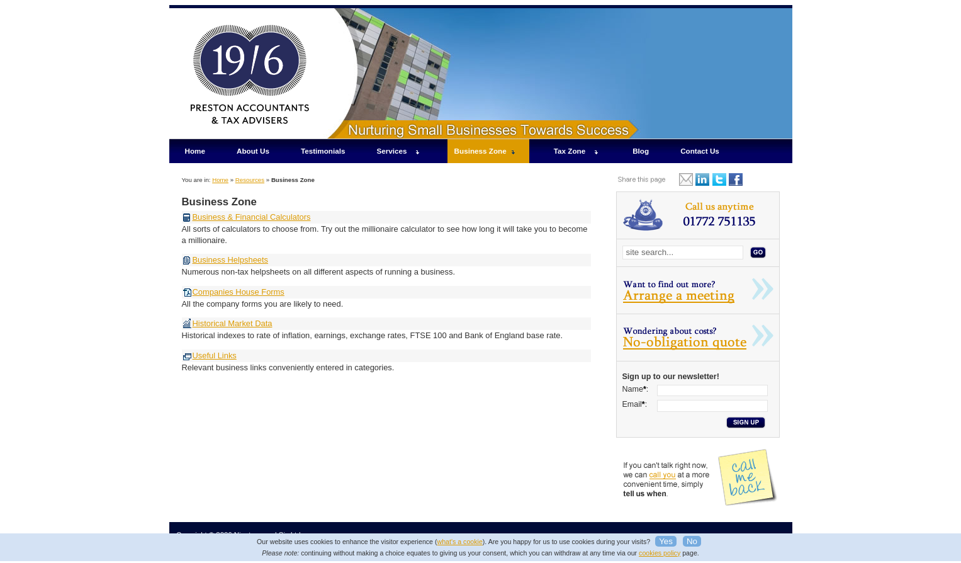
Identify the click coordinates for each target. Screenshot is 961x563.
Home (195, 151)
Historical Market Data (233, 323)
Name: (635, 389)
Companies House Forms (238, 292)
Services (392, 151)
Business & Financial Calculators (252, 217)
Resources (249, 179)
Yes (666, 541)
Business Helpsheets (231, 259)
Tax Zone (569, 151)
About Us (253, 151)
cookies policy (659, 553)
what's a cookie (460, 541)
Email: (635, 404)
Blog (640, 151)
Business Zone (480, 151)
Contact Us (699, 151)
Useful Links (215, 355)
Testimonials (323, 151)
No (692, 541)
